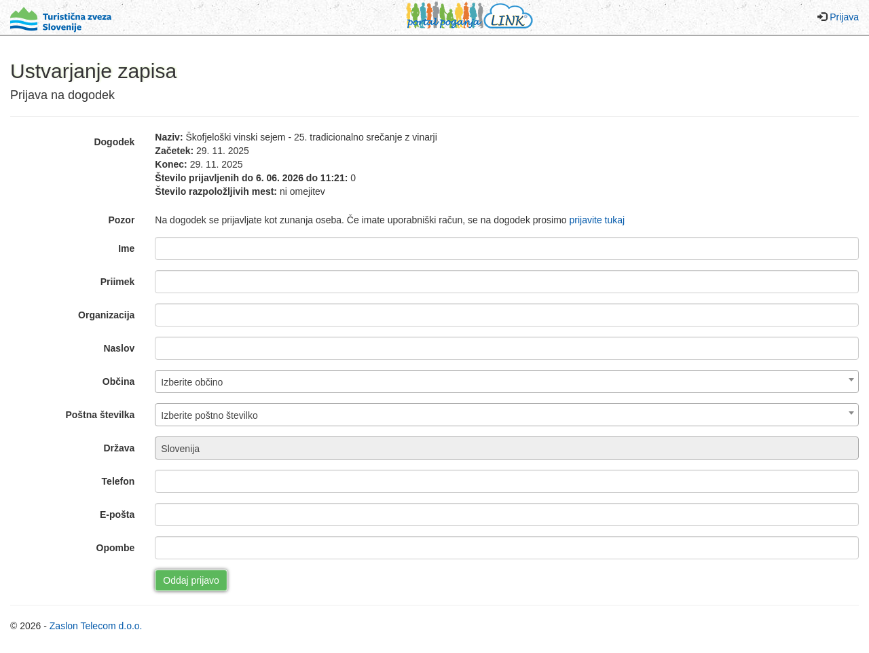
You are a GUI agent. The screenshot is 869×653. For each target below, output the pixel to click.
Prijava (844, 17)
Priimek (117, 281)
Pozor (121, 219)
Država (118, 448)
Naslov (118, 348)
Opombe (115, 547)
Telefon (118, 481)
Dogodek (114, 141)
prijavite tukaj (597, 219)
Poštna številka (99, 414)
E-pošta (117, 514)
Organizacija (106, 315)
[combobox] (507, 381)
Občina (118, 381)
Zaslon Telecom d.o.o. (96, 625)
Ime (126, 248)
